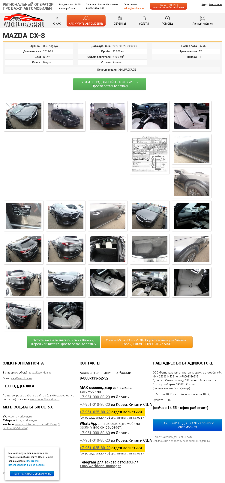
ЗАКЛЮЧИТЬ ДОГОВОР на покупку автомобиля (187, 425)
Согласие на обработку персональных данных (181, 440)
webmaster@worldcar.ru (44, 399)
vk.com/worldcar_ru (20, 416)
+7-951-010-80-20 (95, 404)
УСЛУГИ (144, 20)
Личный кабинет (203, 20)
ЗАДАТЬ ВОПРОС (168, 6)
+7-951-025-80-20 (95, 412)
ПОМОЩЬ (167, 20)
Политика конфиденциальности (173, 436)
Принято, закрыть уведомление (32, 473)
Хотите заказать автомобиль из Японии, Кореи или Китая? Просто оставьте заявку (63, 342)
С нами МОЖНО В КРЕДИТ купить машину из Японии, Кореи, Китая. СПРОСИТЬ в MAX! (146, 342)
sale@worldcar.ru (21, 378)
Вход (204, 4)
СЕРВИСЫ (120, 20)
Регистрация (215, 4)
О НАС (57, 20)
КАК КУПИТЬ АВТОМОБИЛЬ (86, 20)
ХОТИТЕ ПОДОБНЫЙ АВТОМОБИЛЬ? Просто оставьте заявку (109, 84)
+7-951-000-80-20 (95, 397)
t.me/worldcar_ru (26, 420)
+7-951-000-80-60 (95, 433)
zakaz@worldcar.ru (134, 8)
